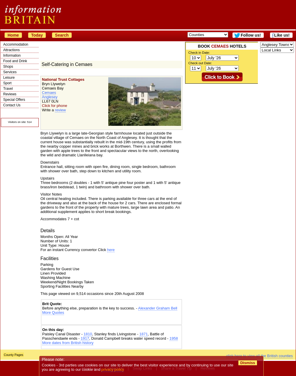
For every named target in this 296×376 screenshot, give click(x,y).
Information (12, 55)
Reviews (9, 94)
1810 (88, 334)
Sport (7, 83)
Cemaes (49, 92)
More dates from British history (67, 343)
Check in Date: (199, 52)
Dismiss (247, 363)
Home (13, 35)
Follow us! (251, 35)
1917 (85, 338)
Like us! (282, 35)
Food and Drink (15, 61)
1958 (173, 338)
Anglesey (49, 97)
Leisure (9, 78)
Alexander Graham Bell (157, 308)
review (60, 110)
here (111, 250)
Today (37, 35)
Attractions (11, 50)
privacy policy (112, 369)
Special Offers (14, 100)
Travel (8, 89)
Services (10, 72)
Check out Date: (200, 63)
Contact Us (11, 105)
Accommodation (15, 44)
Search (62, 35)
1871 (143, 334)
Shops (8, 67)
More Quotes (53, 312)
